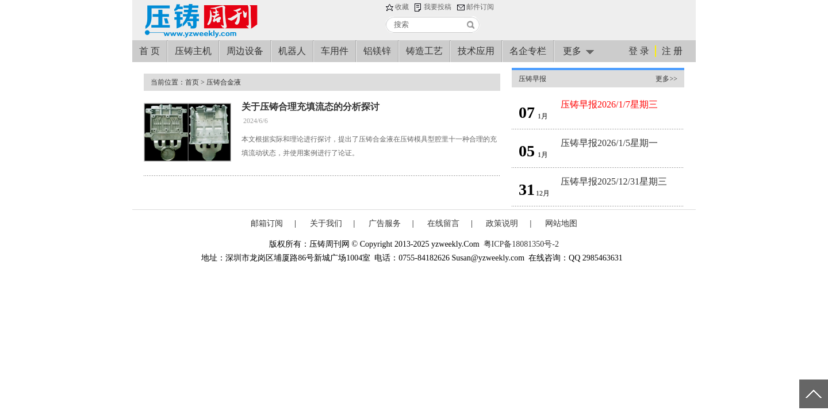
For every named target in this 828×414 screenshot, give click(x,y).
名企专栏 (527, 51)
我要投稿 (437, 7)
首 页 (149, 51)
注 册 (672, 51)
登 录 (638, 51)
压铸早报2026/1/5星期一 (609, 143)
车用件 (334, 51)
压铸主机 (193, 51)
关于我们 (326, 223)
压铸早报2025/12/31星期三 (614, 181)
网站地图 (561, 223)
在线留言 (443, 223)
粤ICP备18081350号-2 (521, 244)
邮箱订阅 (267, 223)
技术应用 (476, 51)
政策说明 (502, 223)
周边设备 (245, 51)
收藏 (402, 7)
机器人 (292, 51)
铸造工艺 (424, 51)
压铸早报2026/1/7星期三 (609, 104)
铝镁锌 (377, 51)
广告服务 (385, 223)
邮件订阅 (480, 7)
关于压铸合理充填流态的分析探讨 (310, 107)
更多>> (666, 79)
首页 (192, 82)
